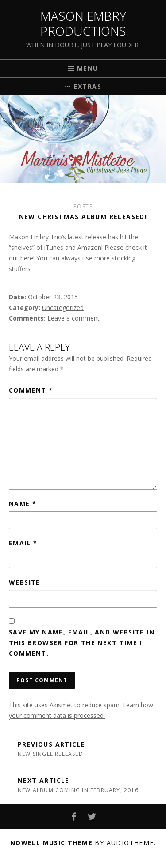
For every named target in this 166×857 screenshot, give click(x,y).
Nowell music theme (51, 842)
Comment (31, 390)
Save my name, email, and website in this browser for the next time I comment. (81, 642)
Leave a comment (73, 318)
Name (22, 503)
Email (23, 543)
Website (24, 582)
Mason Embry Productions (83, 23)
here (26, 258)
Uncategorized (63, 307)
